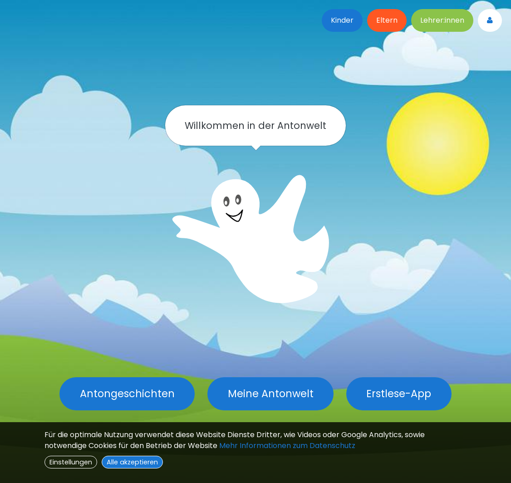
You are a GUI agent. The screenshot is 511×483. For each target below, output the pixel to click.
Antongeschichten (127, 393)
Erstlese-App (398, 393)
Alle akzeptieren (132, 462)
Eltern (387, 20)
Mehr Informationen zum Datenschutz (287, 445)
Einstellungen (70, 462)
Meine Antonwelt (271, 393)
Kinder (342, 20)
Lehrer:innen (442, 20)
